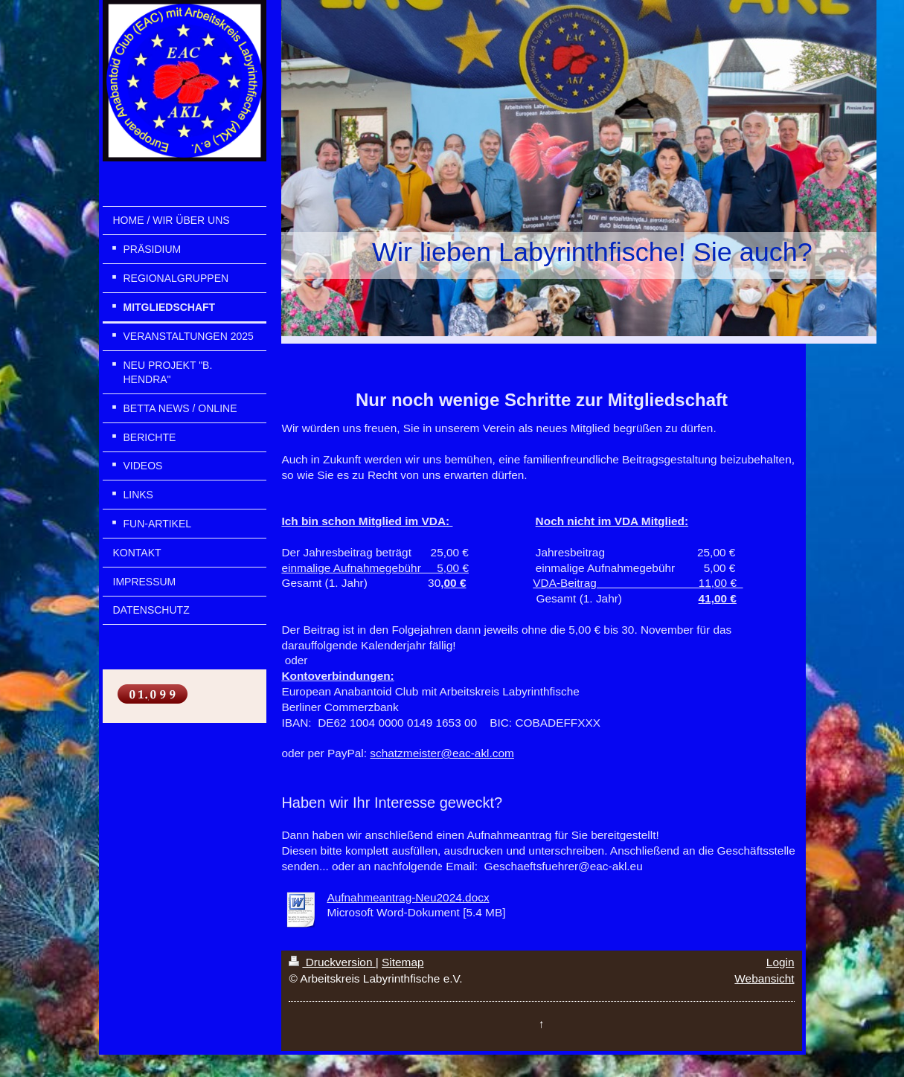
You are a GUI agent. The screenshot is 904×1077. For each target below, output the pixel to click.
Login (780, 962)
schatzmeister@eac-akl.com (442, 753)
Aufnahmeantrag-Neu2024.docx (408, 897)
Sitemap (402, 962)
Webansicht (764, 978)
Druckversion (332, 962)
